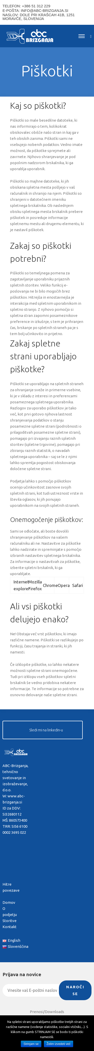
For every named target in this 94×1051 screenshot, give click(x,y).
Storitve (10, 920)
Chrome (50, 585)
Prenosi (36, 1012)
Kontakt (10, 927)
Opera (64, 585)
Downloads (54, 1012)
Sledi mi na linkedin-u (46, 730)
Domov (9, 902)
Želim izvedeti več (58, 1044)
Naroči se (75, 990)
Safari (77, 585)
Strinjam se (31, 1044)
